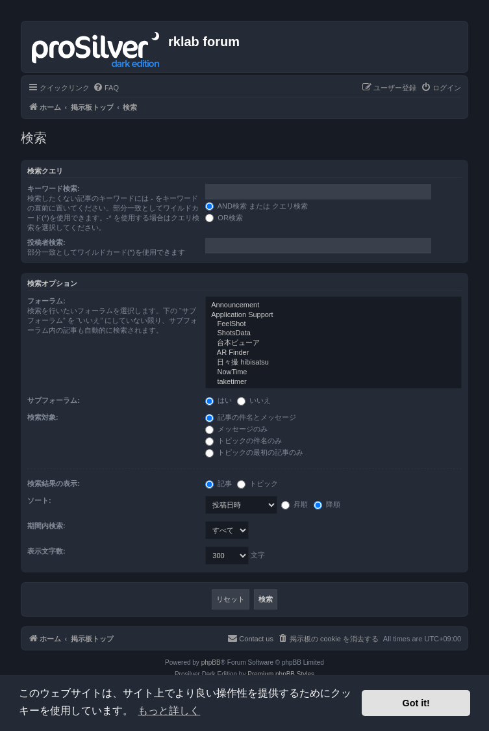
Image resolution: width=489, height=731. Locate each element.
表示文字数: (46, 551)
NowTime (333, 372)
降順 (327, 504)
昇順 (294, 504)
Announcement (333, 305)
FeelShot (333, 324)
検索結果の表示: (53, 483)
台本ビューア (333, 343)
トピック (257, 483)
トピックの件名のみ (243, 440)
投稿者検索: (46, 242)
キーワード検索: (53, 188)
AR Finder (333, 352)
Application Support (333, 315)
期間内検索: (46, 526)
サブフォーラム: (53, 400)
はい (218, 400)
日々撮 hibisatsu (333, 362)
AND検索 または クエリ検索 (256, 206)
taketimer (333, 382)
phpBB (211, 662)
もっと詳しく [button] (169, 710)
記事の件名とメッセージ (250, 417)
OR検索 (224, 218)
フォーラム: (46, 301)
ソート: (39, 500)
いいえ (254, 400)
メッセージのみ (236, 429)
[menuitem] (106, 88)
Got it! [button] (416, 703)
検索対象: (42, 417)
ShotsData (333, 333)
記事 (218, 483)
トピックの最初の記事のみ (254, 452)
